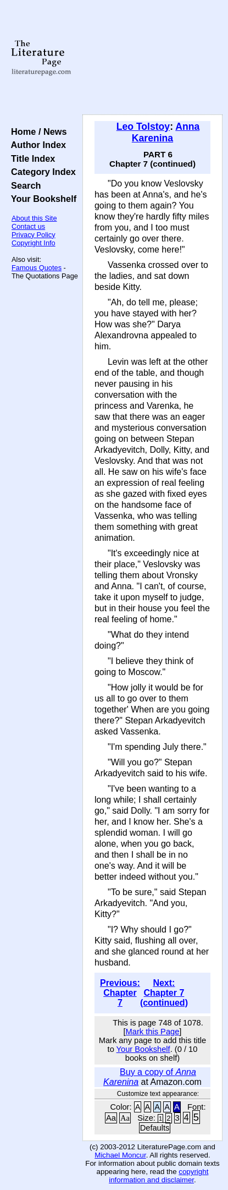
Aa (111, 1118)
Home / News (36, 131)
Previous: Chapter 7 (120, 992)
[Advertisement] (152, 58)
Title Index (30, 158)
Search (23, 185)
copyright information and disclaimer (158, 1175)
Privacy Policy (33, 235)
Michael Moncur (120, 1155)
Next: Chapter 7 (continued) (164, 992)
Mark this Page (153, 1031)
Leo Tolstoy (143, 126)
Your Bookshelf (41, 199)
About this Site (34, 218)
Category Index (41, 172)
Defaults (155, 1127)
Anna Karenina (165, 132)
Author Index (36, 145)
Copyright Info (33, 243)
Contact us (28, 226)
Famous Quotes (37, 268)
